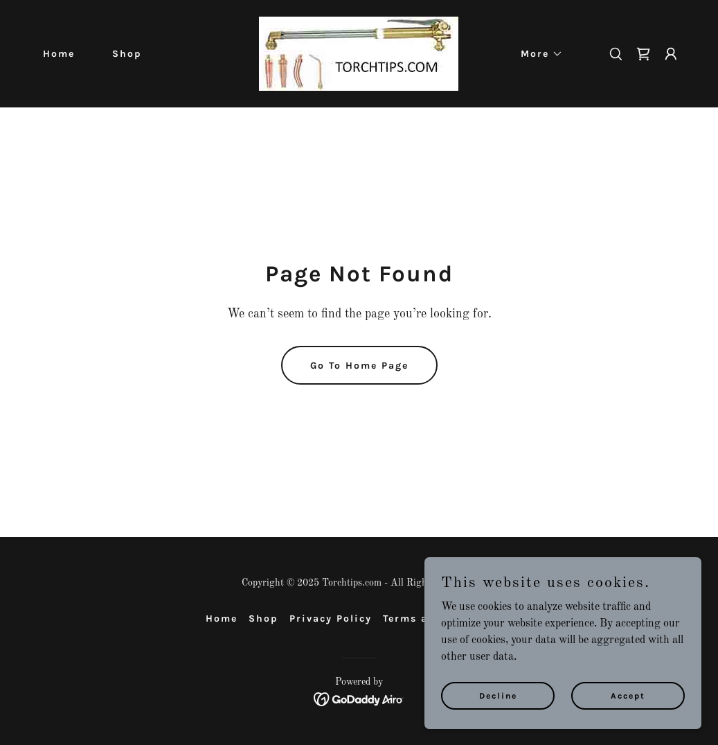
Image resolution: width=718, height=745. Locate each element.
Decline (498, 695)
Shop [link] (127, 54)
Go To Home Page (359, 365)
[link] (358, 53)
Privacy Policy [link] (330, 618)
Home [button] (221, 618)
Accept (628, 695)
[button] (537, 54)
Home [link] (59, 54)
